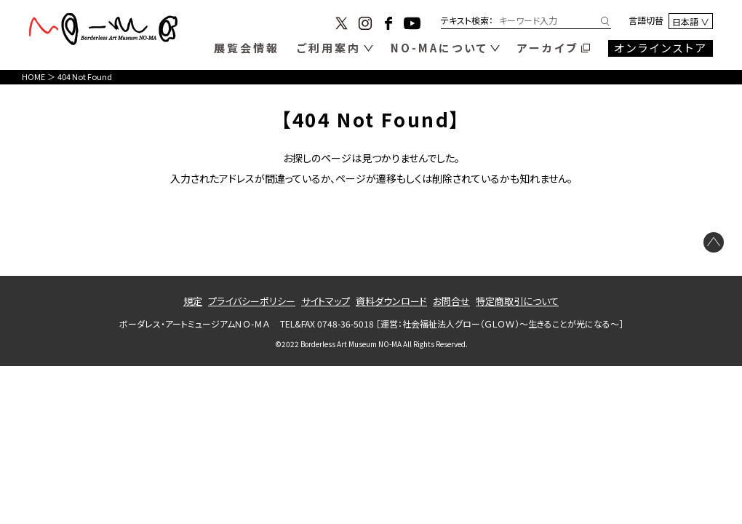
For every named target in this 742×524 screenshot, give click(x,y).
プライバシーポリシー (251, 301)
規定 (192, 301)
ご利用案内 (329, 47)
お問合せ (451, 301)
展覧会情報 (246, 47)
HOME (33, 76)
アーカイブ (547, 47)
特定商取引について (517, 301)
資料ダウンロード (391, 301)
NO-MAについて (439, 47)
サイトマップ (325, 301)
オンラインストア (661, 47)
